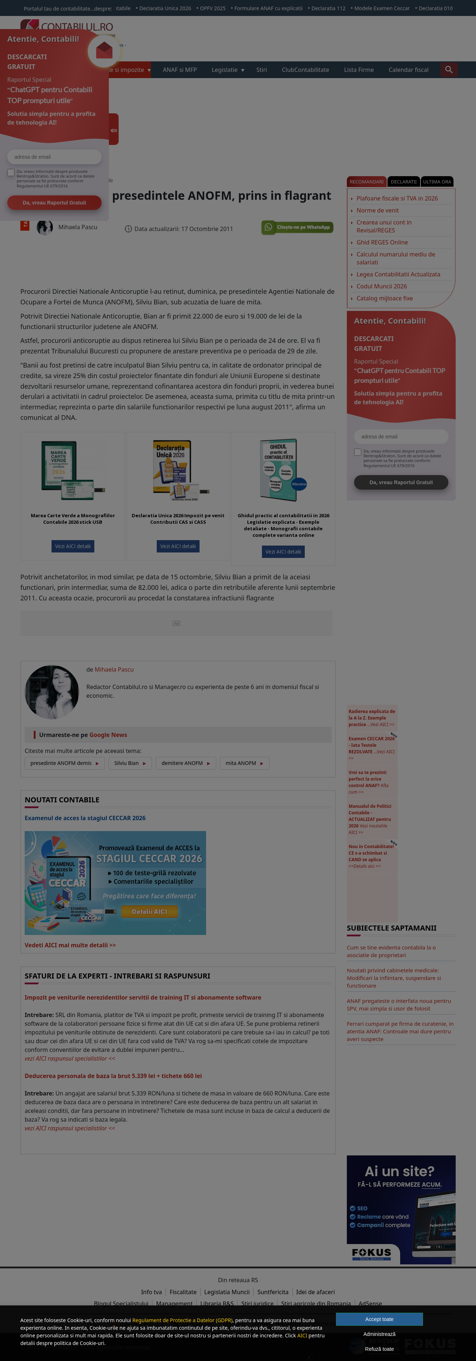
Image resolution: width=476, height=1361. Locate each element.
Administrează (380, 1334)
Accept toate (379, 1319)
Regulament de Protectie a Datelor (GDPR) (182, 1320)
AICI (302, 1335)
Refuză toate (379, 1349)
